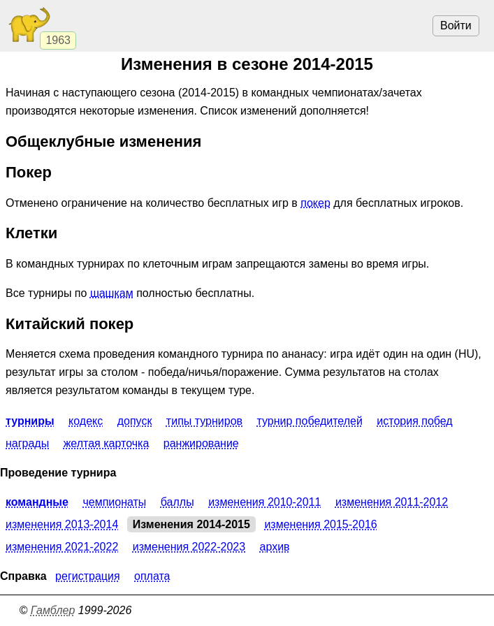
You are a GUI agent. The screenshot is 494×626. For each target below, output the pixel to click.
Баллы (177, 502)
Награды (27, 443)
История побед (414, 421)
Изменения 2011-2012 (391, 502)
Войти (456, 25)
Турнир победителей (309, 421)
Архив (275, 547)
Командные (37, 502)
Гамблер (53, 610)
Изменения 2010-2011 (264, 502)
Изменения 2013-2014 (62, 524)
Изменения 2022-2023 (189, 547)
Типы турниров (204, 421)
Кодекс (85, 421)
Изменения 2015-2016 (320, 524)
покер (315, 203)
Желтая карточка (107, 443)
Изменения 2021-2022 (62, 547)
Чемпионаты (114, 502)
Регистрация (87, 576)
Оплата (152, 576)
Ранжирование (201, 443)
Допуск (134, 421)
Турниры (30, 421)
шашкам (111, 293)
